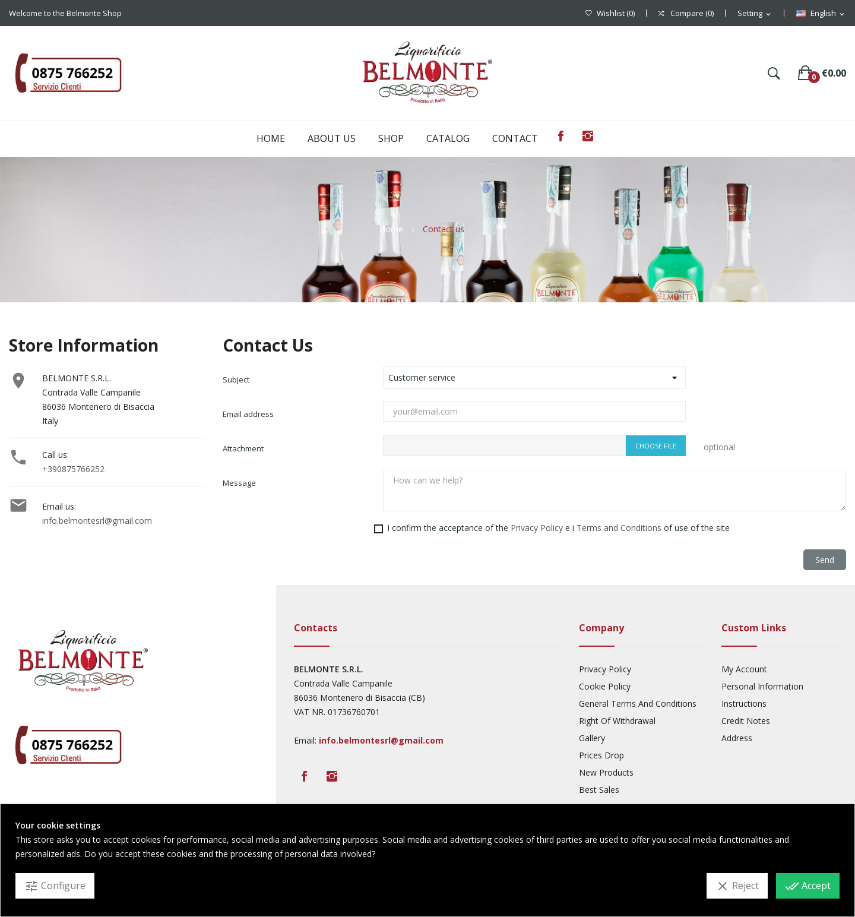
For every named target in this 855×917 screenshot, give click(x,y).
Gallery (592, 738)
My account (744, 669)
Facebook (560, 136)
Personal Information (762, 686)
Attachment (243, 448)
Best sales (599, 789)
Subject (236, 379)
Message (239, 483)
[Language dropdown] (821, 13)
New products (606, 772)
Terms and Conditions (619, 527)
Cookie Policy (605, 686)
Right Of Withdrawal (617, 720)
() (610, 13)
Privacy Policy (537, 527)
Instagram (587, 136)
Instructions (744, 703)
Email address (248, 414)
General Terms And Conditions (637, 703)
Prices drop (601, 755)
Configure (55, 886)
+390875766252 (73, 469)
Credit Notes (745, 720)
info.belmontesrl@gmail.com (97, 520)
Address (736, 738)
